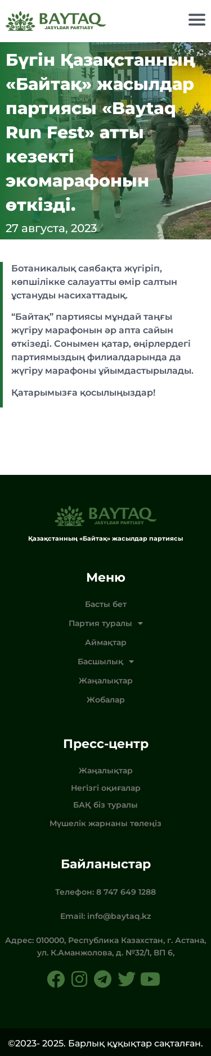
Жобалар (106, 700)
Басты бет (106, 604)
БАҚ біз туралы (105, 805)
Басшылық (106, 661)
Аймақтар (106, 642)
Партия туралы (106, 623)
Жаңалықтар (106, 681)
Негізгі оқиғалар (106, 788)
